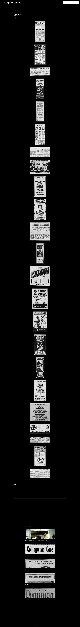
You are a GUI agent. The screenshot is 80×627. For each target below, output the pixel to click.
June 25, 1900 (27, 599)
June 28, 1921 (27, 584)
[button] (15, 18)
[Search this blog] (72, 2)
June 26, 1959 (27, 555)
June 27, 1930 (27, 569)
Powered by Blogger (40, 625)
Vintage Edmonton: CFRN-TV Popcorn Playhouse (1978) (36, 540)
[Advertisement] (40, 511)
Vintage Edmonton (12, 2)
